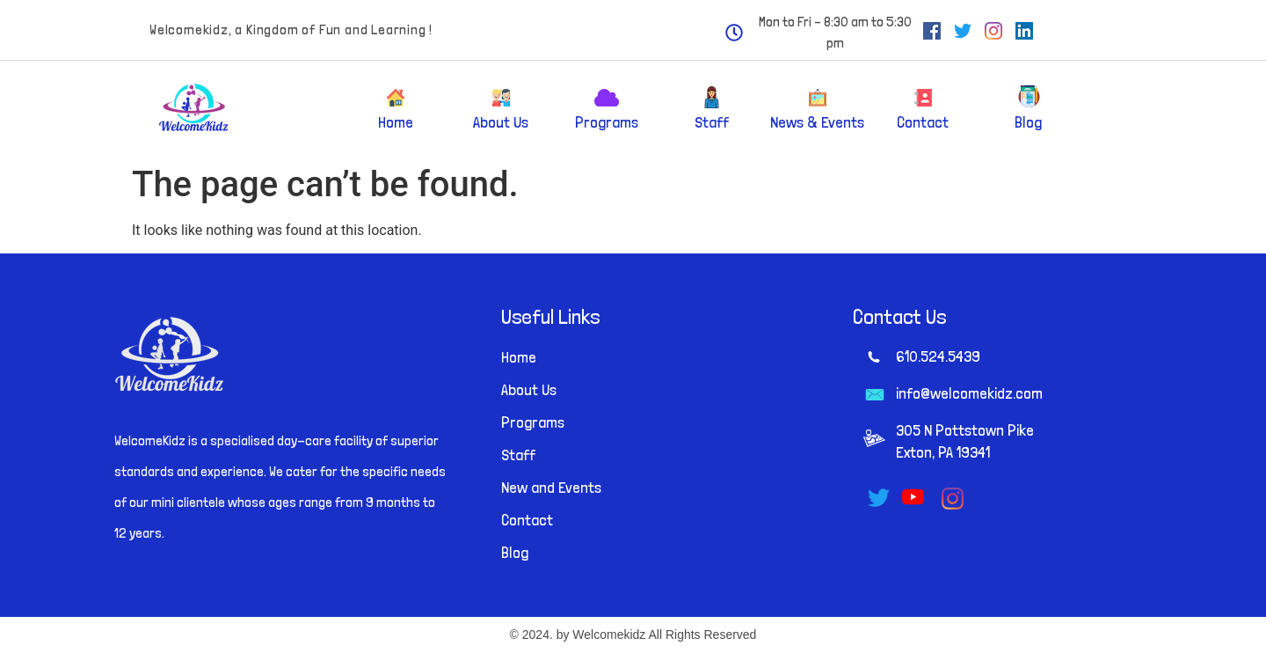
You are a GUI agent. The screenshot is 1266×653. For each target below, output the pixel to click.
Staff (712, 122)
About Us (500, 122)
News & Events (817, 122)
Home (395, 122)
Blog (1028, 122)
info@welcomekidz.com (969, 393)
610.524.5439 (938, 356)
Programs (606, 122)
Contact (923, 122)
